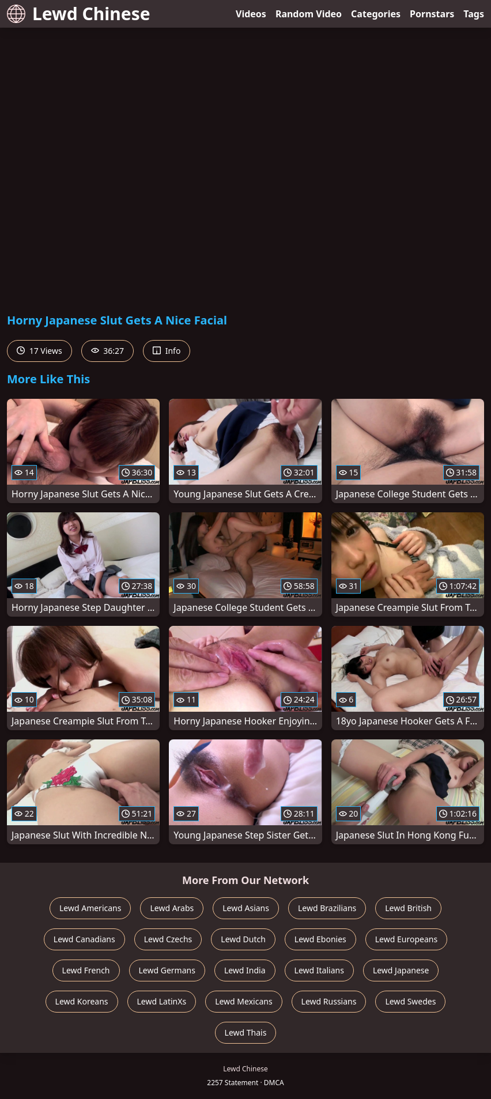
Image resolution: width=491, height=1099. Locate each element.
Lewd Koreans (81, 1001)
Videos (251, 13)
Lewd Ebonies (320, 939)
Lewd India (245, 970)
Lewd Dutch (243, 939)
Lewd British (408, 907)
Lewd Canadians (84, 939)
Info (166, 350)
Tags (473, 13)
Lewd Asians (245, 907)
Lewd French (86, 970)
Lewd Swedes (410, 1001)
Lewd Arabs (172, 907)
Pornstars (432, 13)
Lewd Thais (246, 1032)
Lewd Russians (329, 1001)
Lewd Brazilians (327, 907)
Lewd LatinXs (162, 1001)
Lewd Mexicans (243, 1001)
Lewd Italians (319, 970)
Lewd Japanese (401, 970)
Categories (376, 13)
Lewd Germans (167, 970)
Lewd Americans (90, 907)
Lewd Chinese (78, 13)
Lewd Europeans (406, 939)
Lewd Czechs (168, 939)
